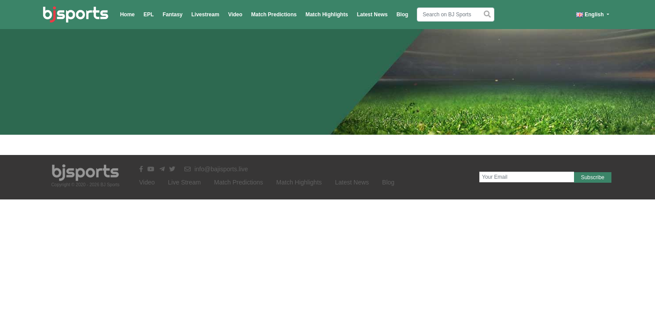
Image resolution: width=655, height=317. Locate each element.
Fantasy (172, 14)
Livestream (205, 14)
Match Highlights (326, 14)
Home (127, 14)
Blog (402, 14)
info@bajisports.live (216, 169)
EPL (149, 14)
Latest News (372, 14)
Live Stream (184, 182)
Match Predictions (274, 14)
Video (235, 14)
